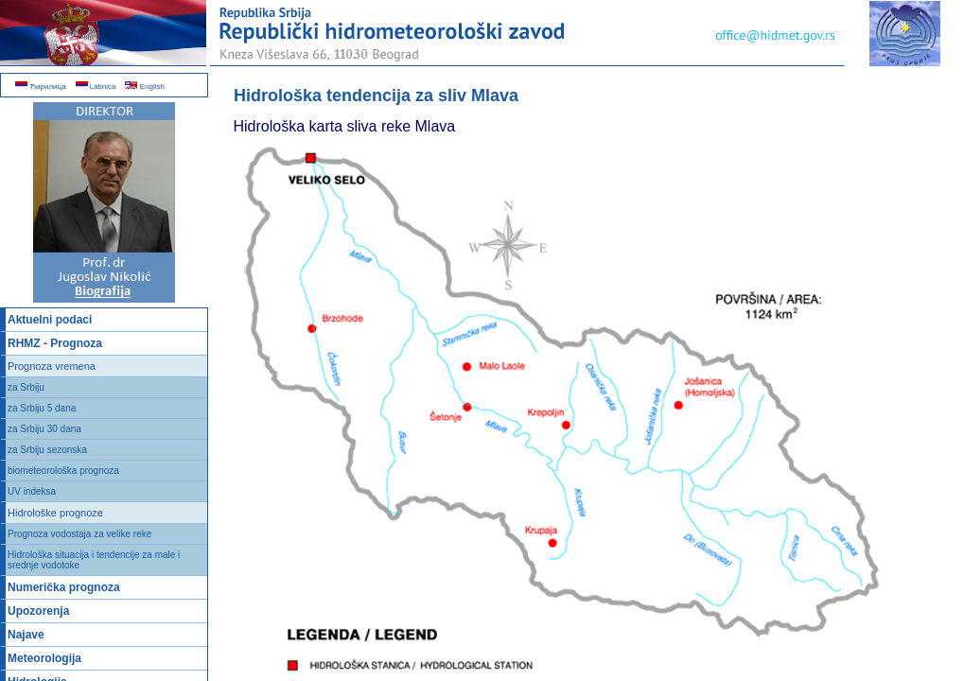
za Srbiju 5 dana (42, 408)
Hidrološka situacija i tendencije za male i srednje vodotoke (94, 560)
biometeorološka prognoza (63, 470)
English (144, 86)
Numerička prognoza (64, 587)
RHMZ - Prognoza (55, 343)
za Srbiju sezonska (47, 450)
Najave (26, 634)
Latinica (96, 86)
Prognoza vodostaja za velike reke (79, 534)
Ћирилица (40, 86)
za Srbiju (26, 387)
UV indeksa (32, 491)
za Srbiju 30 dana (44, 429)
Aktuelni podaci (50, 319)
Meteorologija (44, 658)
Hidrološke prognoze (55, 512)
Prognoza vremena (52, 366)
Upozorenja (38, 611)
